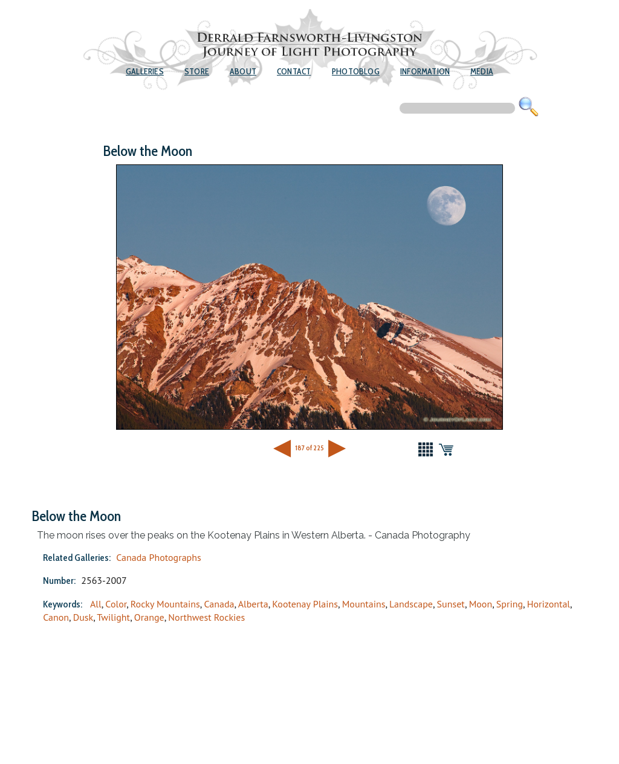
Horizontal (548, 604)
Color (115, 604)
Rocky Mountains (165, 604)
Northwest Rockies (206, 617)
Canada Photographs (158, 557)
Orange (149, 617)
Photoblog (356, 71)
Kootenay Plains (305, 604)
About (243, 71)
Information (425, 71)
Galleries (145, 71)
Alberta (253, 604)
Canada (219, 604)
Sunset (451, 604)
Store (196, 71)
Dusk (83, 617)
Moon (481, 604)
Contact (294, 71)
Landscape (411, 604)
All (96, 604)
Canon (56, 617)
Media (481, 71)
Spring (509, 604)
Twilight (113, 617)
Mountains (364, 604)
